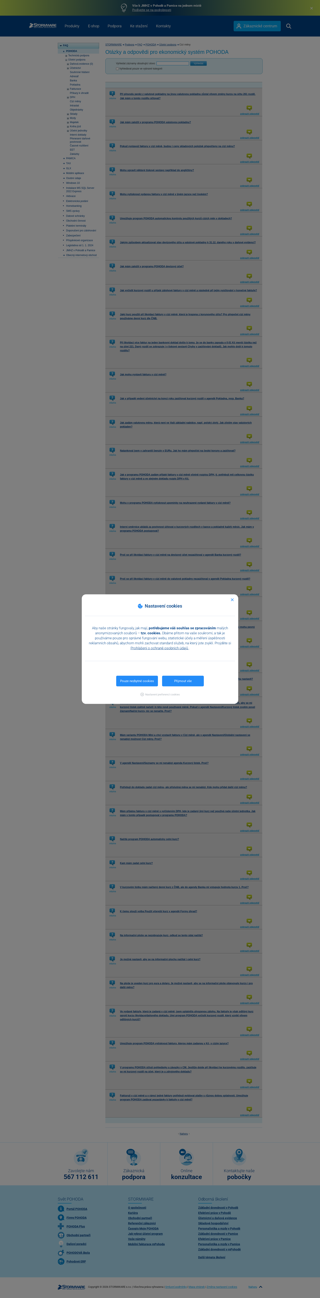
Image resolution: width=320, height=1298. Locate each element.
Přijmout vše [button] (183, 681)
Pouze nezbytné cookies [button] (137, 681)
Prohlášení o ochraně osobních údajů (160, 648)
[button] (160, 694)
